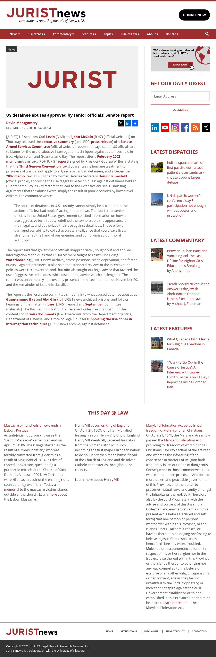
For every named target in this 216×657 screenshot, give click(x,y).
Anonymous (181, 270)
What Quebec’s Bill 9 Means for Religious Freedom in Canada (188, 344)
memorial (11, 489)
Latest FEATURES (171, 328)
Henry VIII (111, 479)
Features (89, 34)
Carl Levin (47, 136)
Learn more (48, 494)
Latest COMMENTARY (177, 240)
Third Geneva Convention (40, 166)
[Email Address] (180, 96)
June (50, 304)
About (152, 34)
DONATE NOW (194, 15)
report (63, 161)
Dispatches (36, 34)
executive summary (58, 141)
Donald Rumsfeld (113, 176)
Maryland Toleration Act (182, 440)
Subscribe (180, 110)
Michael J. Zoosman (186, 303)
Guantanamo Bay (20, 299)
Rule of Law (130, 34)
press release (101, 141)
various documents (40, 314)
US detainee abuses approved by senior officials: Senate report (70, 115)
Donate (172, 34)
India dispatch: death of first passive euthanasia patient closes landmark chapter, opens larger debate (185, 172)
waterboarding (18, 260)
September (94, 304)
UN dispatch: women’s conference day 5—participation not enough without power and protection (186, 205)
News (15, 34)
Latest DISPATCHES (174, 151)
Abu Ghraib (52, 299)
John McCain (83, 136)
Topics (108, 34)
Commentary (63, 34)
